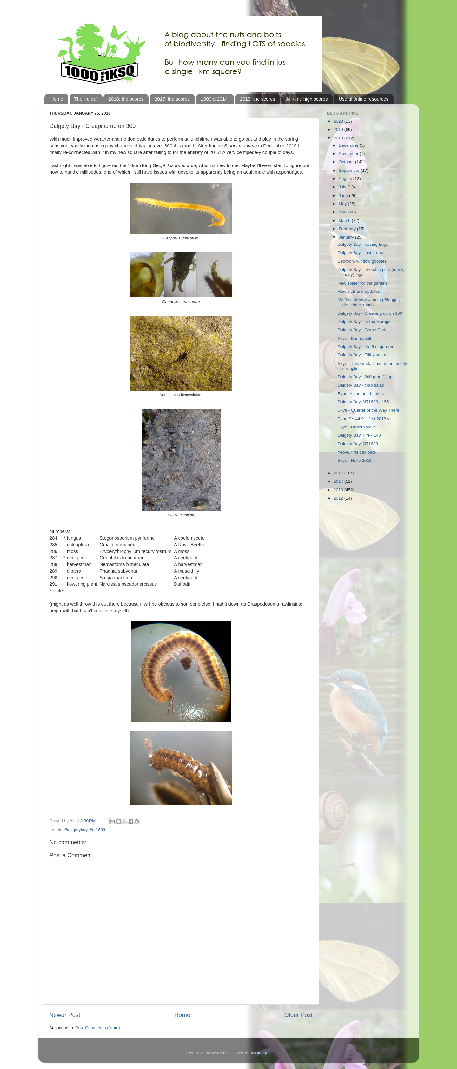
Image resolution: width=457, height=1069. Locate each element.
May (343, 203)
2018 (339, 138)
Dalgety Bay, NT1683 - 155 (363, 402)
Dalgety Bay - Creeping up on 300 (370, 313)
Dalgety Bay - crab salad (361, 385)
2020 (339, 121)
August (346, 178)
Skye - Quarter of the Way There (368, 410)
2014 (339, 481)
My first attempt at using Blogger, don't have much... (369, 302)
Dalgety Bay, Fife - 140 (359, 435)
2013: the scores (257, 99)
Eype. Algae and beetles (361, 393)
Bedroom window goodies (362, 261)
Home (56, 99)
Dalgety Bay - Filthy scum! (362, 355)
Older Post (298, 1015)
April (343, 212)
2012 (339, 498)
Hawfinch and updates (359, 291)
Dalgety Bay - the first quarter (366, 346)
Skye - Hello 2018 (355, 460)
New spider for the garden (362, 283)
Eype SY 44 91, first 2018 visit (366, 418)
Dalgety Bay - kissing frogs (363, 244)
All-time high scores (307, 99)
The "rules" (85, 99)
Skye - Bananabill (354, 338)
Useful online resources (363, 99)
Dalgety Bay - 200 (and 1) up (365, 376)
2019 (339, 129)
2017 (339, 473)
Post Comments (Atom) (98, 1027)
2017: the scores (172, 99)
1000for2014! (215, 99)
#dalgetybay (75, 829)
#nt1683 (97, 829)
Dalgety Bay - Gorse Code (363, 329)
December (349, 145)
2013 (339, 489)
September (350, 170)
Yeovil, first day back (357, 452)
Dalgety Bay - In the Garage (364, 321)
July (343, 187)
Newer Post (64, 1015)
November (349, 153)
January (347, 237)
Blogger (262, 1053)
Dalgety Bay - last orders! (362, 252)
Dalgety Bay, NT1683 (358, 443)
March (345, 220)
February (348, 228)
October (347, 161)
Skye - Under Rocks (357, 427)
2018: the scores (125, 99)
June (344, 195)
